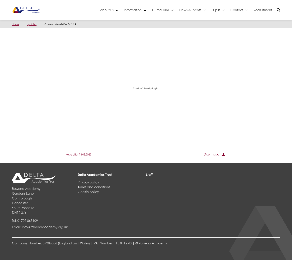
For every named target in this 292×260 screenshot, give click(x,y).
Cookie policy (88, 191)
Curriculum (160, 10)
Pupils (215, 10)
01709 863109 (27, 220)
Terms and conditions (94, 187)
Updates (31, 24)
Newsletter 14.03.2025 (78, 154)
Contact (236, 10)
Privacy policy (88, 182)
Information (133, 10)
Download (211, 154)
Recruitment (263, 10)
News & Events (190, 10)
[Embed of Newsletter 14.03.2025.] (146, 88)
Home (15, 24)
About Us (106, 10)
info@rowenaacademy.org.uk (45, 227)
